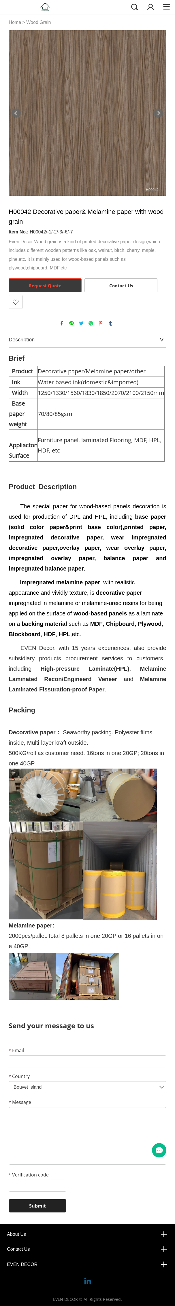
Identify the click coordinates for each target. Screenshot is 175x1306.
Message (20, 1102)
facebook (62, 323)
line (71, 323)
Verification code (29, 1175)
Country (19, 1076)
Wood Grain (38, 22)
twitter (81, 323)
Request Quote (45, 285)
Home (15, 22)
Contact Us (121, 285)
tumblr (110, 323)
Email (16, 1050)
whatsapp (91, 323)
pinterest (101, 323)
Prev (16, 113)
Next (158, 113)
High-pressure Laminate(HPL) (85, 669)
